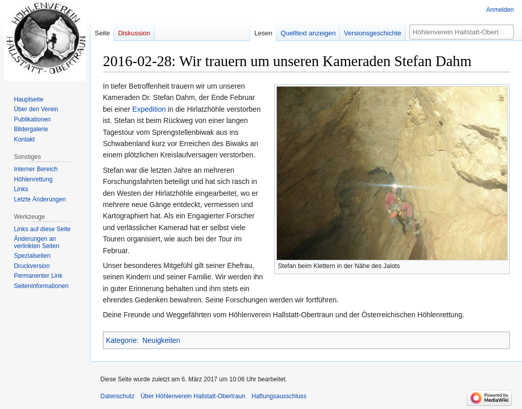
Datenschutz (117, 396)
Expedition (149, 109)
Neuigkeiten (161, 340)
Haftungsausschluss (278, 396)
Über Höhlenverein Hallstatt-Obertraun (193, 396)
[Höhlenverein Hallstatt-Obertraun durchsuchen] (461, 32)
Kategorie (121, 340)
